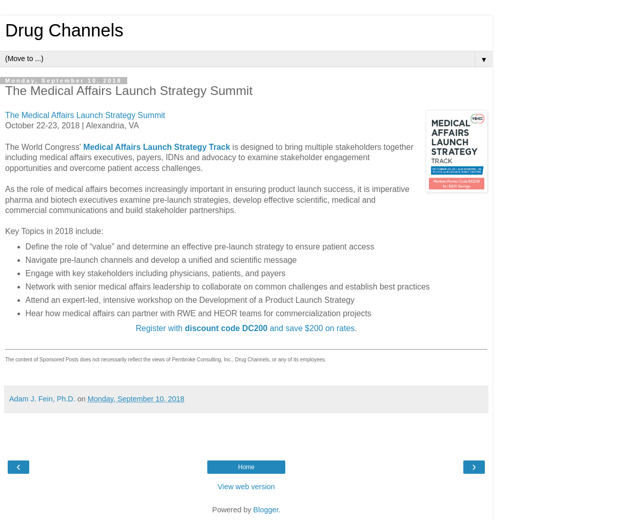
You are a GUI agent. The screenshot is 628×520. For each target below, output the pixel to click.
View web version (246, 487)
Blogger (266, 510)
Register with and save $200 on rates (245, 328)
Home (246, 467)
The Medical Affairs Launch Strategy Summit (85, 115)
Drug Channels (64, 30)
